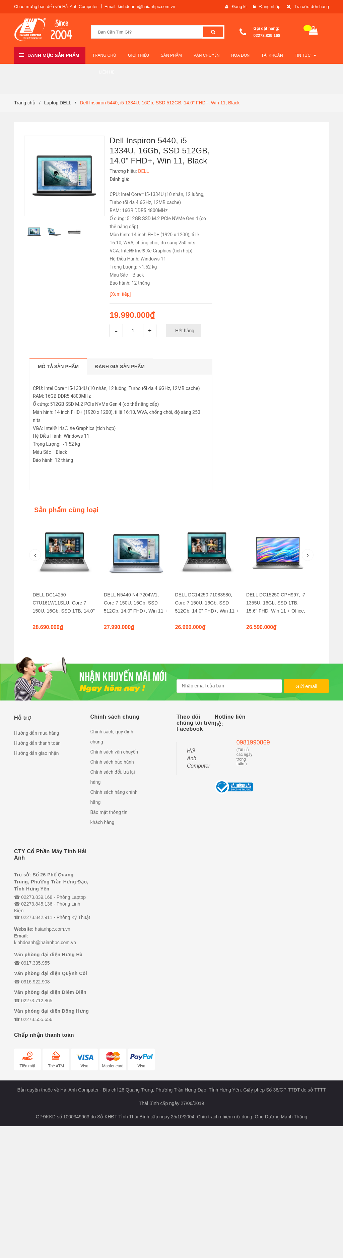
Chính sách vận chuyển (114, 752)
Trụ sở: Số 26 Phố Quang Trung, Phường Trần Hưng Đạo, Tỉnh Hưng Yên (51, 881)
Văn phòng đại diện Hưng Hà (48, 954)
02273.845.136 (36, 904)
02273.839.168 (267, 35)
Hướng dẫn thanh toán (37, 743)
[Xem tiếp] (120, 294)
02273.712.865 (36, 1000)
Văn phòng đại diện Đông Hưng (51, 1011)
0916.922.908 (35, 981)
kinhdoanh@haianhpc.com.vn (45, 942)
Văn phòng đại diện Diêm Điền (50, 992)
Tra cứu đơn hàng (311, 6)
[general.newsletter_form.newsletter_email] (229, 686)
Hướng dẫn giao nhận (36, 753)
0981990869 (244, 742)
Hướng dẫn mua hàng (36, 733)
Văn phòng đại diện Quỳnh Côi (50, 973)
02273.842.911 (36, 917)
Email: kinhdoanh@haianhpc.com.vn (140, 6)
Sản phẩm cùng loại (66, 510)
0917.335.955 (35, 963)
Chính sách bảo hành (112, 762)
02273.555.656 (36, 1019)
